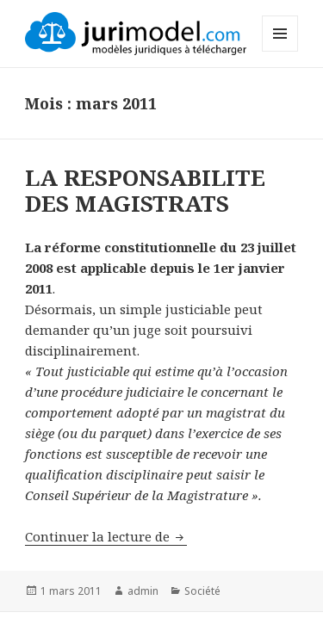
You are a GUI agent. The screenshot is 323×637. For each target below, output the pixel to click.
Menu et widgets (280, 51)
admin (142, 591)
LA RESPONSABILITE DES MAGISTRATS (145, 190)
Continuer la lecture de (106, 536)
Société (202, 591)
